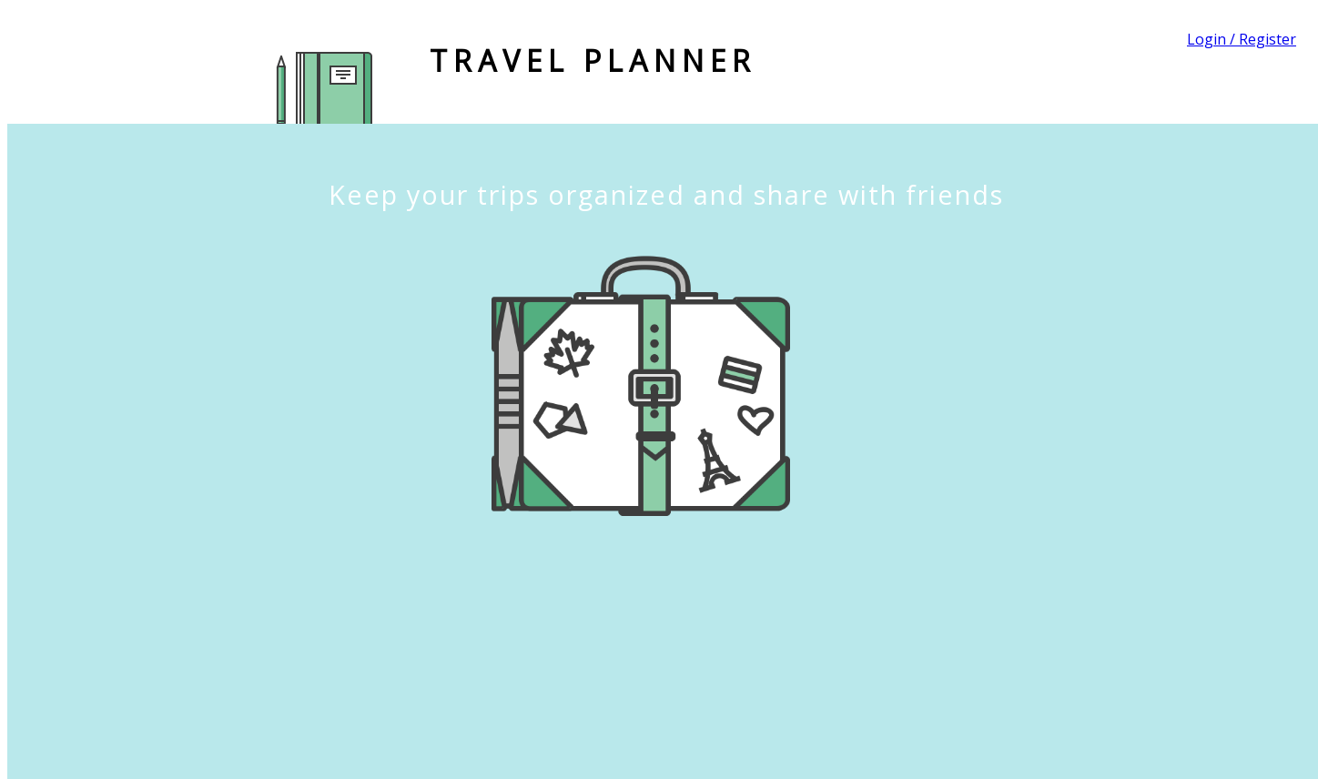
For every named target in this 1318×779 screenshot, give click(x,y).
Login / (1213, 39)
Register (1267, 39)
